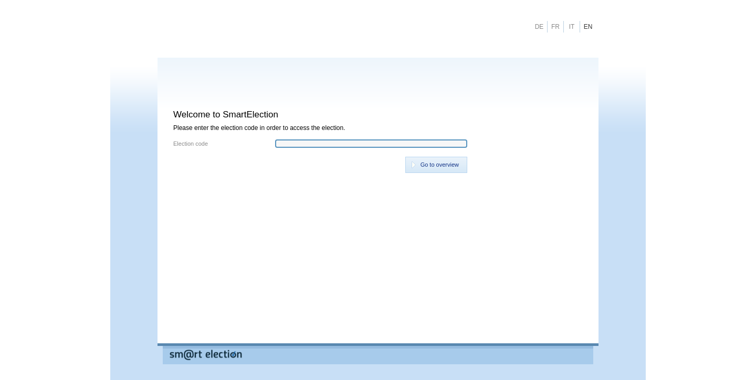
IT (572, 26)
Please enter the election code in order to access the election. (259, 128)
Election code (190, 144)
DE (539, 26)
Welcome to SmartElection (225, 115)
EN (588, 26)
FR (555, 26)
